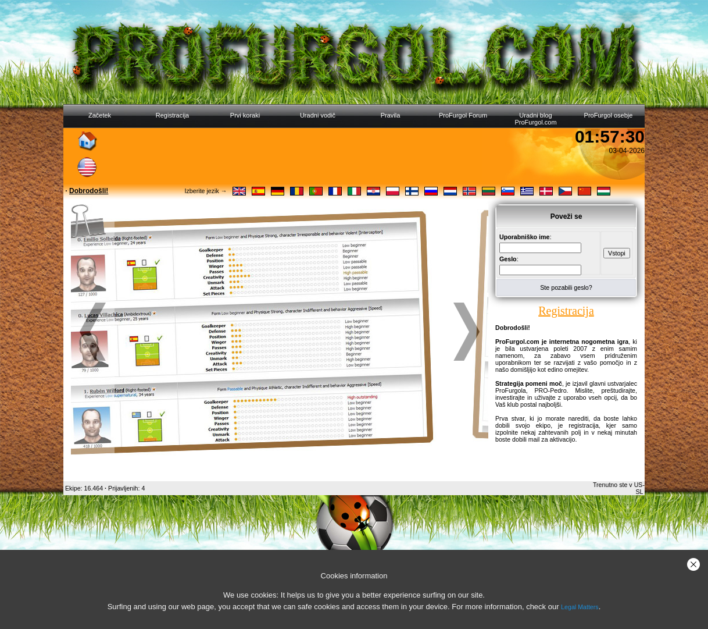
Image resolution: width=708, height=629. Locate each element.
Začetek (99, 115)
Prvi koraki (245, 115)
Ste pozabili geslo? (566, 287)
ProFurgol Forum (463, 115)
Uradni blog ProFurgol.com (535, 119)
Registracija (172, 115)
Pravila (391, 115)
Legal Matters (580, 606)
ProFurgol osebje (608, 115)
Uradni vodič (317, 115)
